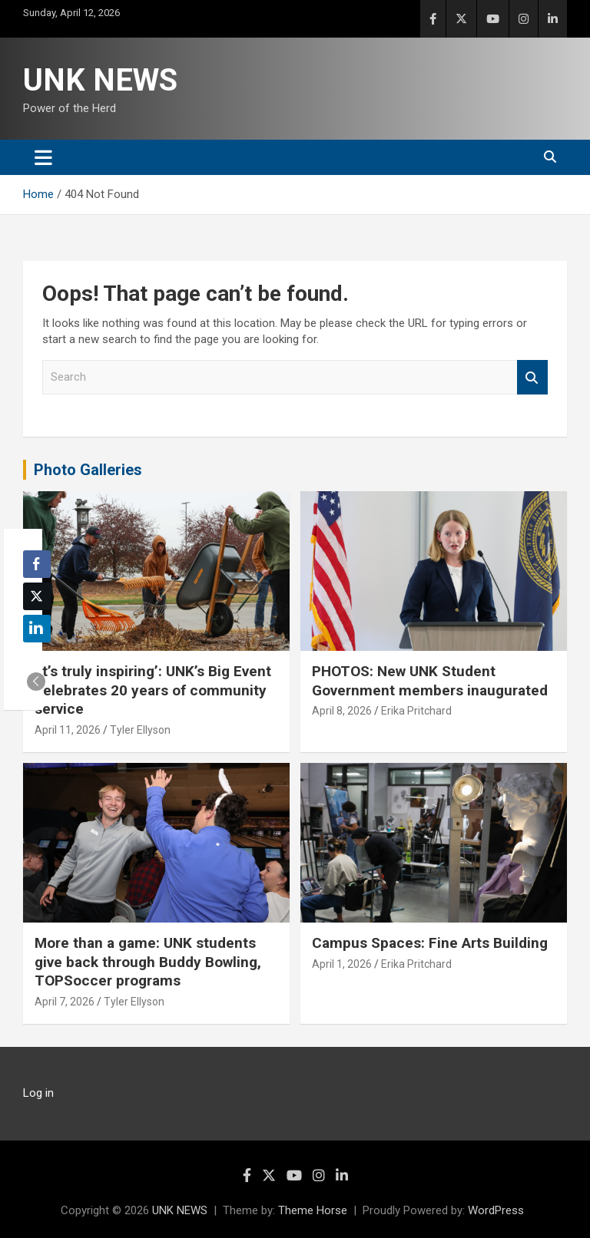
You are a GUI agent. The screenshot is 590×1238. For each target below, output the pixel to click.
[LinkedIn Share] (37, 628)
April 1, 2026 (342, 964)
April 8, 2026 (342, 711)
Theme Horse (312, 1210)
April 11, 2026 (68, 730)
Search (532, 377)
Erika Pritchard (416, 711)
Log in (38, 1093)
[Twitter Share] (37, 596)
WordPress (496, 1210)
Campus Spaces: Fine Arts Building (430, 943)
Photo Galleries (88, 470)
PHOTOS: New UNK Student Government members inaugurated (430, 680)
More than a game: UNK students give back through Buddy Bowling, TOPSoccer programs (148, 961)
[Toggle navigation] (43, 157)
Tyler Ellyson (140, 730)
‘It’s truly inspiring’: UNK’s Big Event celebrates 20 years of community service (153, 690)
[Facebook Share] (37, 564)
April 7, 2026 (64, 1001)
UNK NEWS (100, 80)
